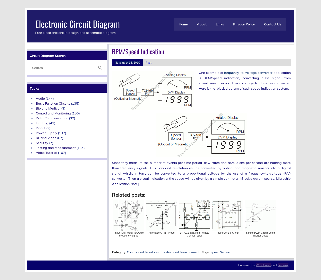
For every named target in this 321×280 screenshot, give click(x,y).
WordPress (263, 265)
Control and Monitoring (143, 252)
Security (42, 143)
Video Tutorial (46, 153)
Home (183, 24)
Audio (40, 98)
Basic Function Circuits (53, 103)
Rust (148, 62)
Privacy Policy (244, 24)
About (202, 24)
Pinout (40, 128)
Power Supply (46, 133)
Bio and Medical (48, 108)
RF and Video (46, 138)
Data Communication (52, 118)
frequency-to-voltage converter (248, 73)
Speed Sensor (220, 252)
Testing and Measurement (180, 252)
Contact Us (272, 24)
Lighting (42, 123)
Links (220, 24)
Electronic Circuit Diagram (77, 23)
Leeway (283, 265)
